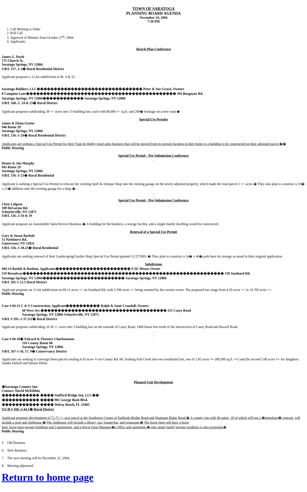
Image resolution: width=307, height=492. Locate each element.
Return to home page (48, 477)
